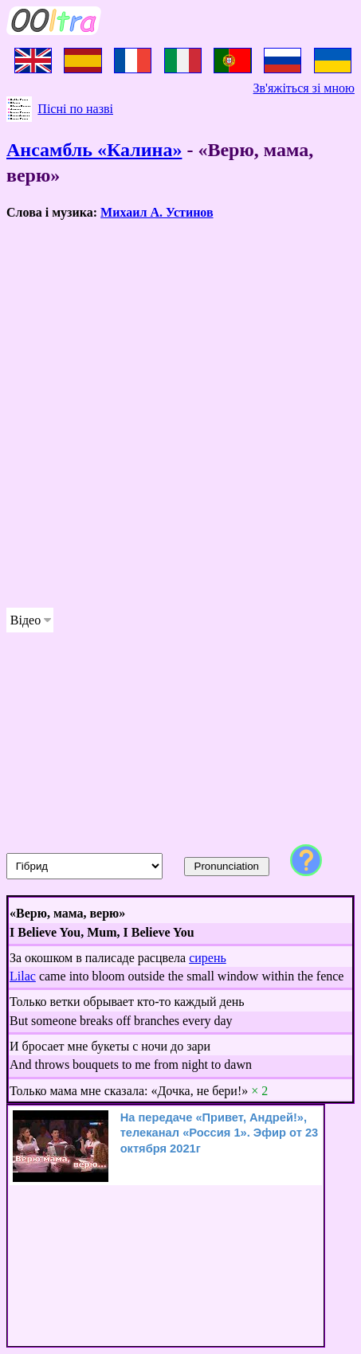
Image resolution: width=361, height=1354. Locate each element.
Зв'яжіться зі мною (304, 88)
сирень (207, 958)
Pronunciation (227, 866)
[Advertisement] (180, 414)
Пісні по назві (75, 108)
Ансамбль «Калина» (94, 149)
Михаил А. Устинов (157, 212)
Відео (25, 620)
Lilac (23, 976)
